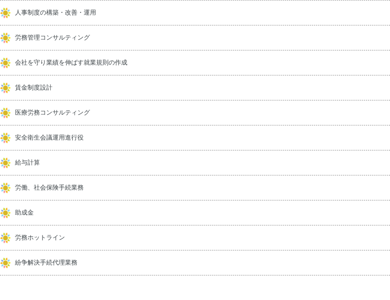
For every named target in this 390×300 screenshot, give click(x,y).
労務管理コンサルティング (52, 37)
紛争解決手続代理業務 (46, 262)
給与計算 (27, 162)
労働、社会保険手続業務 (49, 187)
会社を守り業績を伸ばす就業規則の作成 (71, 62)
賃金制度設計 (33, 87)
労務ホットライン (40, 237)
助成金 (24, 212)
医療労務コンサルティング (52, 112)
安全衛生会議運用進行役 (49, 137)
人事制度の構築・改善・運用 (55, 12)
